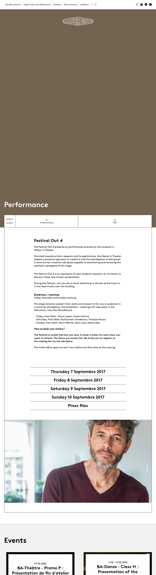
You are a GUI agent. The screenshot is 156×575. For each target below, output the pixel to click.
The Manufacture (13, 4)
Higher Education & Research (37, 4)
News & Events (70, 4)
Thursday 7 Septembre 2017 (78, 371)
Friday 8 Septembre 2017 (78, 380)
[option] (78, 461)
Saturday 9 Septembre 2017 (78, 388)
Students (57, 4)
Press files (78, 405)
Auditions (84, 4)
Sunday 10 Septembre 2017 (78, 397)
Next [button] (147, 468)
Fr (96, 4)
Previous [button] (11, 467)
